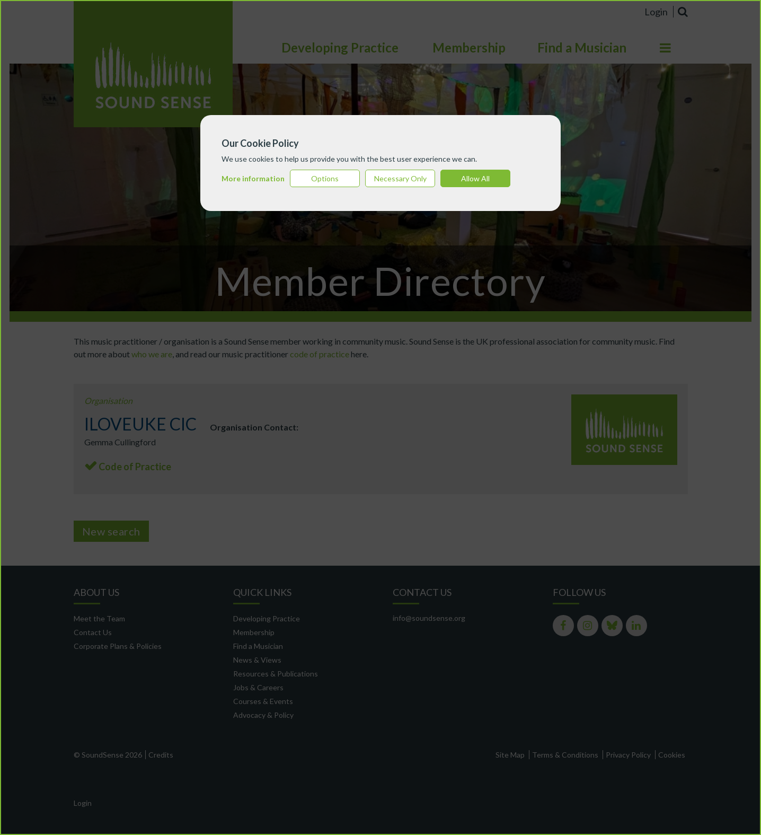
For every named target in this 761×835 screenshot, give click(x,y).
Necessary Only (400, 178)
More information (253, 178)
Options (325, 178)
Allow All (475, 178)
